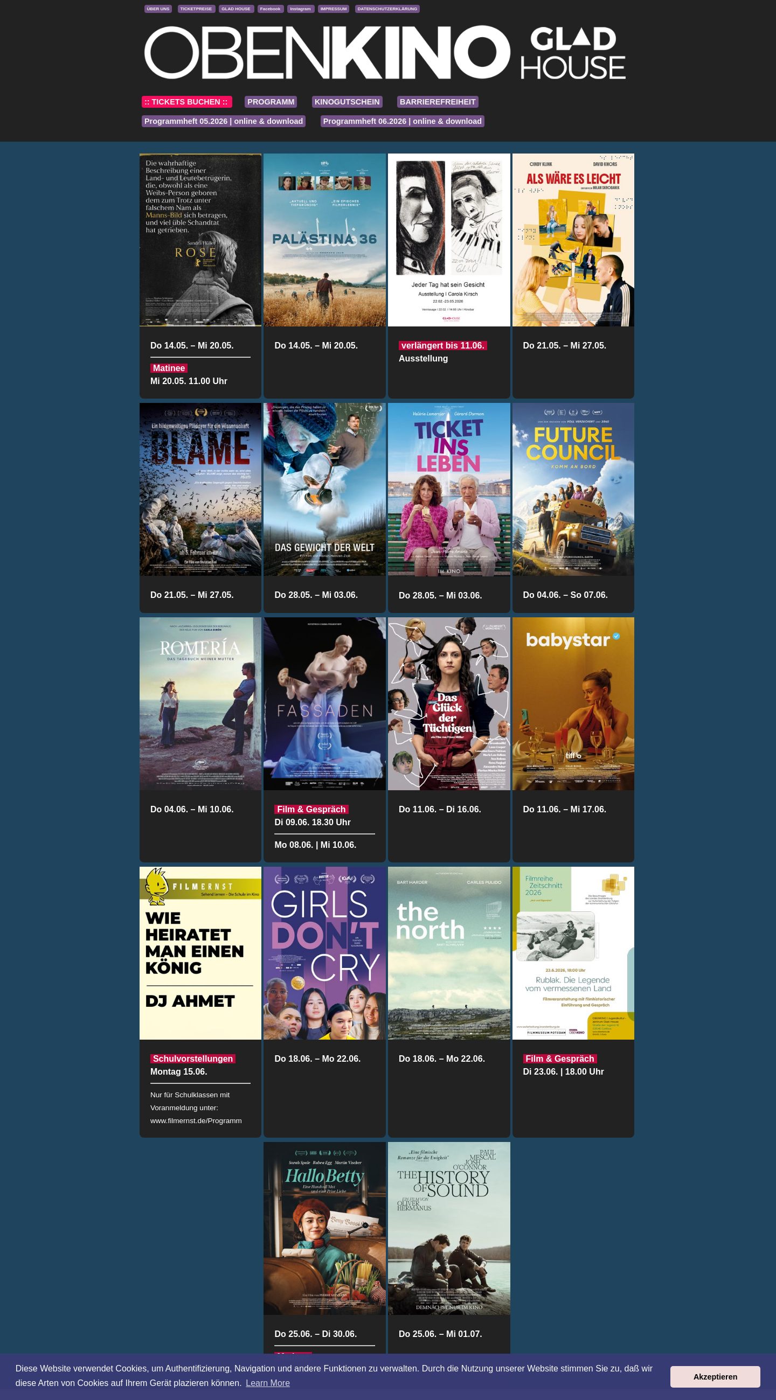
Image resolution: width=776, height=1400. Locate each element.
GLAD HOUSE (236, 8)
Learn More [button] (268, 1383)
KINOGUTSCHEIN (347, 101)
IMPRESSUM (334, 8)
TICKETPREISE (197, 8)
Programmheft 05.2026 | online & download (223, 121)
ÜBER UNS (158, 8)
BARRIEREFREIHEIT (438, 101)
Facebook (271, 8)
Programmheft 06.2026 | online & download (402, 121)
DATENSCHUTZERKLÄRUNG (388, 8)
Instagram (300, 8)
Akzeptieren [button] (716, 1377)
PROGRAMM (270, 101)
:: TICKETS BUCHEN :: (187, 101)
